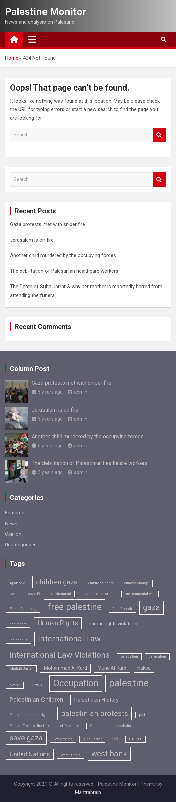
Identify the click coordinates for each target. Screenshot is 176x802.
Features (14, 513)
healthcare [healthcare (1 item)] (18, 624)
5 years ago (47, 392)
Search (159, 135)
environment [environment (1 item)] (61, 594)
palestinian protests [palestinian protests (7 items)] (94, 713)
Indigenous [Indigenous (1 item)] (18, 640)
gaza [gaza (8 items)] (151, 607)
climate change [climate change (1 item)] (136, 583)
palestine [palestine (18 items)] (129, 683)
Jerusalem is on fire (32, 240)
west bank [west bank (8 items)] (109, 753)
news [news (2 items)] (36, 684)
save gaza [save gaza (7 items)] (26, 738)
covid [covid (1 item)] (14, 594)
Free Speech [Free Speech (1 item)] (122, 609)
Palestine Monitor (45, 11)
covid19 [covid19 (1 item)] (34, 594)
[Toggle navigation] (32, 39)
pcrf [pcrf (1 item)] (142, 715)
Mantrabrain (88, 792)
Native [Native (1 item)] (15, 685)
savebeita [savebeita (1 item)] (123, 726)
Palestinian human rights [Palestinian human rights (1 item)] (30, 715)
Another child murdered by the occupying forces (63, 255)
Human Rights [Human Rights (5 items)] (57, 623)
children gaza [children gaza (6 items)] (57, 582)
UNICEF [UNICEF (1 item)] (135, 739)
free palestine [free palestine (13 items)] (75, 607)
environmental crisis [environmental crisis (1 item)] (98, 594)
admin (77, 392)
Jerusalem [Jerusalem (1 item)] (157, 656)
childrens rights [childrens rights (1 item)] (101, 583)
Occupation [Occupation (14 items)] (75, 683)
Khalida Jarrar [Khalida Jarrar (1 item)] (21, 668)
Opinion (13, 534)
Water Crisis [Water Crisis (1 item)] (71, 755)
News (11, 524)
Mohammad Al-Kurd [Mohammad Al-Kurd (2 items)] (65, 668)
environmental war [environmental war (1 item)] (140, 594)
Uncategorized (21, 545)
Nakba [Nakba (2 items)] (144, 668)
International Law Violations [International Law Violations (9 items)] (60, 655)
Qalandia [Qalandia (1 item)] (97, 726)
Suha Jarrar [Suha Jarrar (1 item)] (92, 739)
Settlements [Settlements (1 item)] (63, 739)
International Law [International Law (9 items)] (69, 638)
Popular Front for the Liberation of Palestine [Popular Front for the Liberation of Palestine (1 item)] (44, 726)
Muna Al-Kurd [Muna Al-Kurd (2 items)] (112, 668)
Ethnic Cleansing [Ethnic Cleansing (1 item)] (23, 609)
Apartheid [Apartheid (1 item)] (17, 583)
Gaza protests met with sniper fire (47, 224)
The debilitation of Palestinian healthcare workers (64, 271)
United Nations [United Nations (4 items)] (30, 754)
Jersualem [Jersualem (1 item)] (129, 656)
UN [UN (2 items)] (115, 738)
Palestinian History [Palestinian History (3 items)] (96, 700)
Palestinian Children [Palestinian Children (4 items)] (36, 699)
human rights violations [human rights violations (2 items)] (114, 623)
